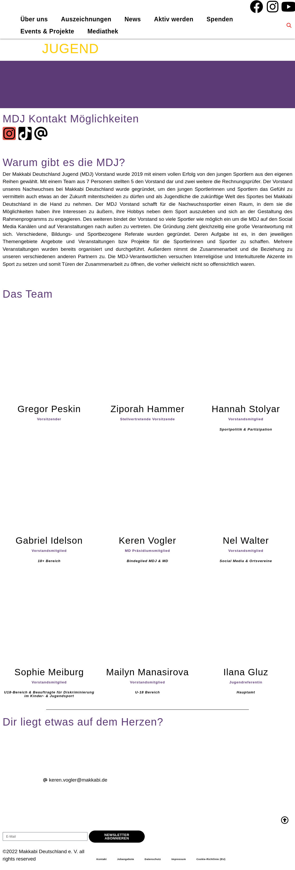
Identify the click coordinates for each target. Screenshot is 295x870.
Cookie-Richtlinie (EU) (223, 860)
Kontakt (102, 860)
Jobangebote (129, 860)
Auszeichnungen (86, 19)
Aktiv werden (173, 19)
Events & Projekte (47, 31)
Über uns (34, 19)
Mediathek (103, 31)
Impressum (187, 860)
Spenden (220, 19)
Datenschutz (158, 860)
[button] (289, 25)
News (132, 19)
